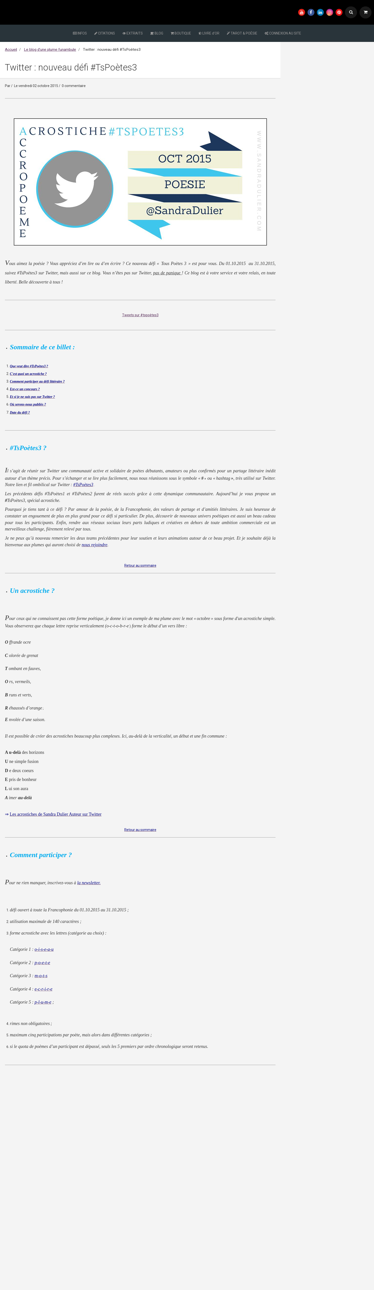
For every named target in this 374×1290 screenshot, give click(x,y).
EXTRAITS (132, 33)
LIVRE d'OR (208, 33)
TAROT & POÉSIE (242, 33)
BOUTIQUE (181, 33)
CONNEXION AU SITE (283, 33)
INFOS (80, 33)
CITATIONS (104, 33)
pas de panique (167, 272)
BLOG (156, 33)
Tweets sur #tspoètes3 (140, 315)
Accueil (11, 49)
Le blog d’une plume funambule (50, 49)
